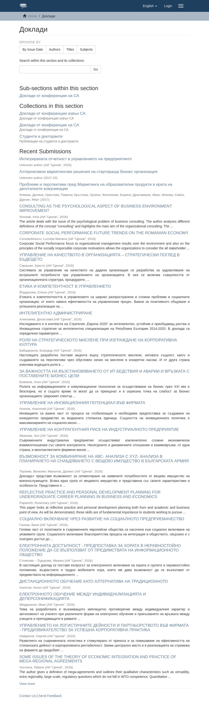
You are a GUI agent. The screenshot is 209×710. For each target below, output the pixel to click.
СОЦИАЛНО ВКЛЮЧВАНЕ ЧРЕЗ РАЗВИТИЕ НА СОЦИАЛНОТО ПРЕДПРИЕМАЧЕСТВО (101, 519)
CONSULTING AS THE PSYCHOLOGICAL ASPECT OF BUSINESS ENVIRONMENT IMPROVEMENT (95, 208)
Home (32, 16)
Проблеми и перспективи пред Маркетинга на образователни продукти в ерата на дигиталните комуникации (95, 186)
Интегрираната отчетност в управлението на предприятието (75, 159)
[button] (150, 6)
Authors (54, 49)
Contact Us (27, 696)
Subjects (86, 49)
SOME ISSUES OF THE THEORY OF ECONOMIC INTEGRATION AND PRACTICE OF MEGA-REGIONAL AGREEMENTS (97, 659)
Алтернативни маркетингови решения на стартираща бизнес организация (88, 171)
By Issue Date (32, 49)
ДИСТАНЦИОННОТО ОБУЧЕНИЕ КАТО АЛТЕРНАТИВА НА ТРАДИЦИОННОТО (93, 581)
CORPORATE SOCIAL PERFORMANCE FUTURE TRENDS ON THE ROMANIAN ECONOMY (103, 233)
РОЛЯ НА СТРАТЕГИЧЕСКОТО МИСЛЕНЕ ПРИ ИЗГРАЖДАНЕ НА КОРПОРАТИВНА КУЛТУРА (98, 342)
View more (27, 684)
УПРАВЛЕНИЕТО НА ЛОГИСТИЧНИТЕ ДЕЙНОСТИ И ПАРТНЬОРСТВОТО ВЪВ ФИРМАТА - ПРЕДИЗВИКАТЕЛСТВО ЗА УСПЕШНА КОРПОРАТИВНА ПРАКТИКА (104, 627)
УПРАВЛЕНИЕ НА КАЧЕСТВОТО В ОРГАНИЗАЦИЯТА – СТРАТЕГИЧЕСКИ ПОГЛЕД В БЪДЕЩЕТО (99, 257)
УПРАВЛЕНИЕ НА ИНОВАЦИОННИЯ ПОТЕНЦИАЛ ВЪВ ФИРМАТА (82, 403)
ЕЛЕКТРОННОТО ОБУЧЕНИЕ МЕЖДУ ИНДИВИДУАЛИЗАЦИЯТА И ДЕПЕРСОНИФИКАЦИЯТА (82, 596)
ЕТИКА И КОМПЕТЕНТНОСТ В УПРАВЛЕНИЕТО (65, 286)
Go (95, 69)
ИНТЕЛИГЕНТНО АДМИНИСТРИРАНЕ (55, 313)
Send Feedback (50, 696)
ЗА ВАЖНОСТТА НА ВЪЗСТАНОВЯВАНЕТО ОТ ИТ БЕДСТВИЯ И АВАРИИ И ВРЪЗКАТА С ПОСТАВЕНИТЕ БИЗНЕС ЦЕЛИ (104, 373)
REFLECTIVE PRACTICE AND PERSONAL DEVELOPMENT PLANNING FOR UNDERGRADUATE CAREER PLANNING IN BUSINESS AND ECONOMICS (90, 494)
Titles (70, 49)
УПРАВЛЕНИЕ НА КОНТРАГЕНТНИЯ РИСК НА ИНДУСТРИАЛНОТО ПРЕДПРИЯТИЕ (99, 429)
